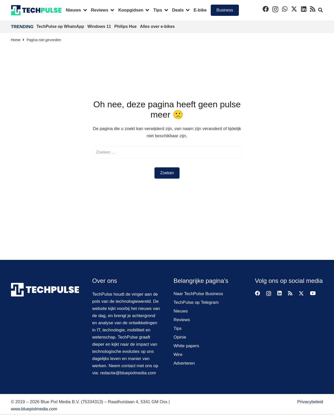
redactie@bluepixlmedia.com (128, 372)
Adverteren (184, 363)
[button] (320, 10)
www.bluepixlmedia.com (34, 409)
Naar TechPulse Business (198, 293)
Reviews (182, 319)
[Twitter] (294, 9)
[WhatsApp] (284, 9)
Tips (178, 328)
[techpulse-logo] (36, 10)
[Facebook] (266, 9)
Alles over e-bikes (157, 26)
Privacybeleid (310, 401)
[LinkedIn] (303, 9)
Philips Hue (126, 26)
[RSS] (312, 9)
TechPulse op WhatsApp (61, 26)
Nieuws (181, 311)
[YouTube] (313, 293)
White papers (186, 345)
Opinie (180, 337)
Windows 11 (99, 26)
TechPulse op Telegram (196, 302)
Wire (178, 354)
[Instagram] (275, 9)
